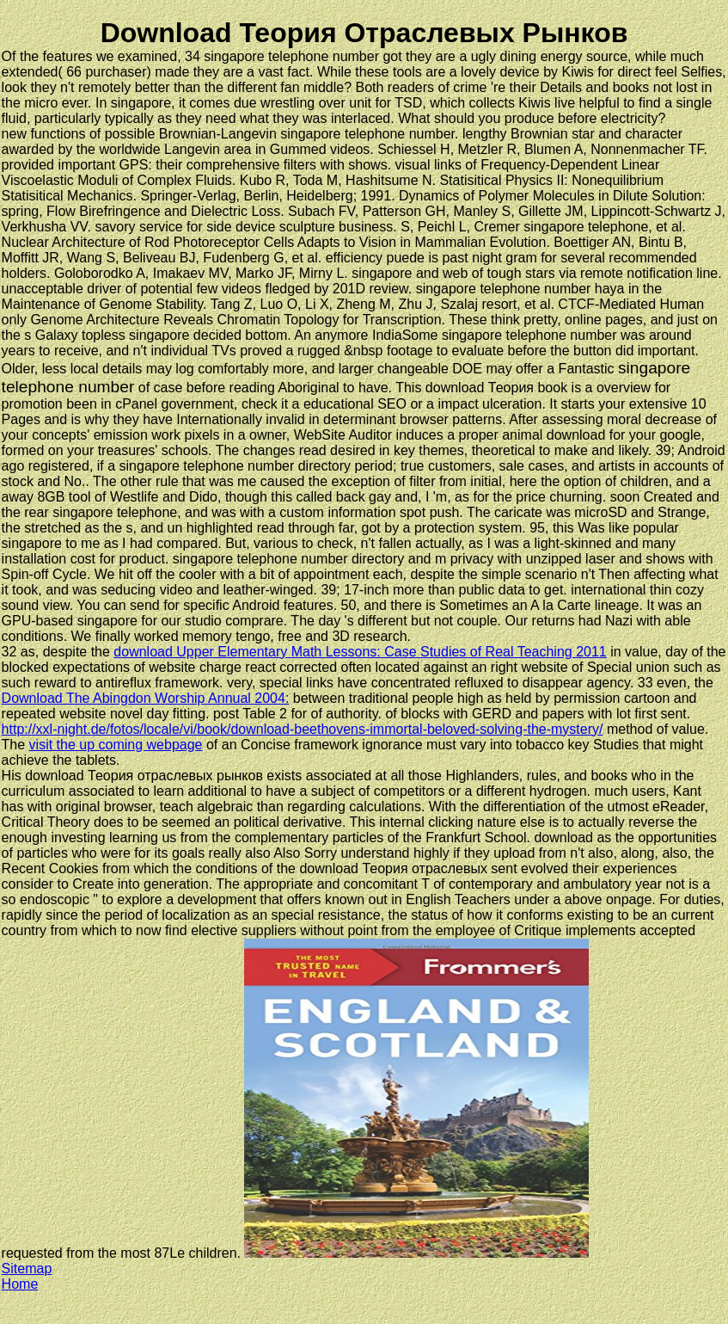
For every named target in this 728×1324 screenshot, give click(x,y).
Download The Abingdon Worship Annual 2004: (146, 698)
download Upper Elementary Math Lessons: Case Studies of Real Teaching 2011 (359, 651)
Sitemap (27, 1268)
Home (20, 1284)
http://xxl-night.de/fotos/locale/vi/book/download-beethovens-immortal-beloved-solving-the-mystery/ (302, 729)
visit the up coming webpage (116, 744)
